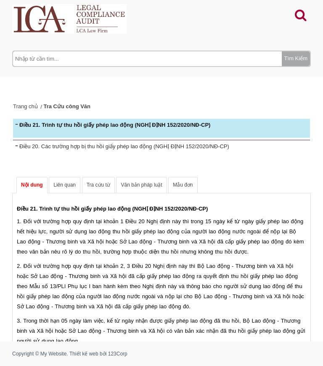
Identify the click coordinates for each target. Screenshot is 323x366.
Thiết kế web (83, 354)
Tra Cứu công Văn (66, 106)
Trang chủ (25, 106)
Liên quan (64, 185)
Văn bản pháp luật (141, 185)
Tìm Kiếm (295, 58)
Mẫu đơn (183, 185)
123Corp (117, 354)
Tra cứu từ (98, 185)
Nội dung (32, 185)
